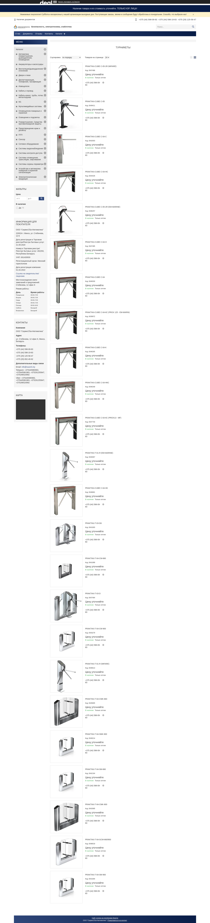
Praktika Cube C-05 (95, 101)
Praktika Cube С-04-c (96, 136)
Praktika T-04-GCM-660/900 (98, 839)
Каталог (59, 34)
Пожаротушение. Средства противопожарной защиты (30, 123)
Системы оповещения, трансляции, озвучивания (30, 159)
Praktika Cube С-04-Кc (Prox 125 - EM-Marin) (107, 312)
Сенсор (22, 139)
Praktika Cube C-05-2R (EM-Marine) (102, 207)
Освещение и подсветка (29, 117)
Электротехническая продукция (28, 178)
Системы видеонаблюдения (31, 148)
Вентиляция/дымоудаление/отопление (31, 70)
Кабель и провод (26, 91)
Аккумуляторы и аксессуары (31, 64)
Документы (28, 34)
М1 (20, 102)
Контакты (49, 34)
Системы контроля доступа (30, 153)
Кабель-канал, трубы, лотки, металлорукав (31, 96)
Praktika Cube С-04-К (95, 347)
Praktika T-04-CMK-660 (96, 699)
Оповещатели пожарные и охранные (30, 112)
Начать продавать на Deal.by (69, 2)
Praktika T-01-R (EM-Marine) (99, 453)
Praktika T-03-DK (93, 523)
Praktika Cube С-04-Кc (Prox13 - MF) (103, 418)
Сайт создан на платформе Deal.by (105, 918)
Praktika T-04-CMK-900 (96, 804)
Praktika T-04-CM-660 (95, 558)
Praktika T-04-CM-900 (95, 629)
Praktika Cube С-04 (95, 277)
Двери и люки (24, 75)
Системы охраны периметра (31, 164)
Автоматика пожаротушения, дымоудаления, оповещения (26, 57)
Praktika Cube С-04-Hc (96, 172)
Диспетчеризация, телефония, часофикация (30, 81)
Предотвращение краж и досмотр (29, 129)
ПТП (20, 135)
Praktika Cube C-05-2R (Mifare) (100, 66)
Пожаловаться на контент (117, 920)
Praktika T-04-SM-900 (95, 875)
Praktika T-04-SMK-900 (96, 734)
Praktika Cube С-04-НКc (97, 383)
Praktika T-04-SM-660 (95, 769)
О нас (17, 34)
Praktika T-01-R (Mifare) (97, 664)
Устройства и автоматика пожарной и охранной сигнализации (29, 170)
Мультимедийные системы (30, 106)
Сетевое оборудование (29, 144)
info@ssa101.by (28, 367)
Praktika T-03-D (93, 593)
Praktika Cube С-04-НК (96, 488)
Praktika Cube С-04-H (96, 242)
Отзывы (38, 34)
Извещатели (24, 86)
